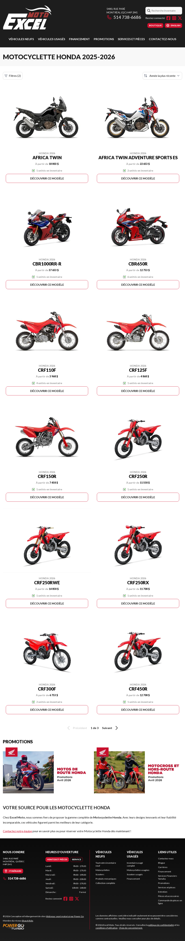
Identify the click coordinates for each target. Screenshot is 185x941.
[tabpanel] (66, 879)
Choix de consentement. (131, 928)
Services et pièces (131, 39)
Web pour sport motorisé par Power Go (65, 916)
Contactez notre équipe (17, 831)
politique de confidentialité (161, 925)
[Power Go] (43, 926)
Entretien (162, 891)
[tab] (57, 859)
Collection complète (105, 883)
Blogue (161, 862)
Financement (79, 39)
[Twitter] (180, 18)
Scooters (100, 874)
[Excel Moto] (48, 17)
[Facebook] (168, 18)
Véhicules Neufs (21, 39)
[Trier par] (162, 76)
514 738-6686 (124, 17)
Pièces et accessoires (168, 896)
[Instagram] (174, 18)
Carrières (162, 867)
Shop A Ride (27, 920)
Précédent (76, 728)
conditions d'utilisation (107, 928)
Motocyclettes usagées (138, 870)
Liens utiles (167, 852)
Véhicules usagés (51, 39)
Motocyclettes (103, 870)
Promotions (104, 39)
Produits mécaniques (106, 878)
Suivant (110, 728)
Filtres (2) (13, 76)
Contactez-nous (162, 39)
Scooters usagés (135, 874)
